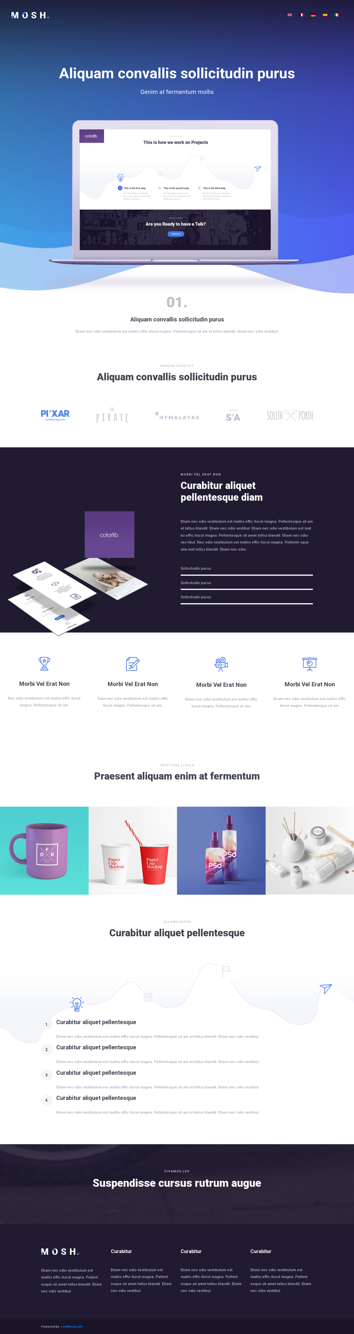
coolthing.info (72, 1326)
